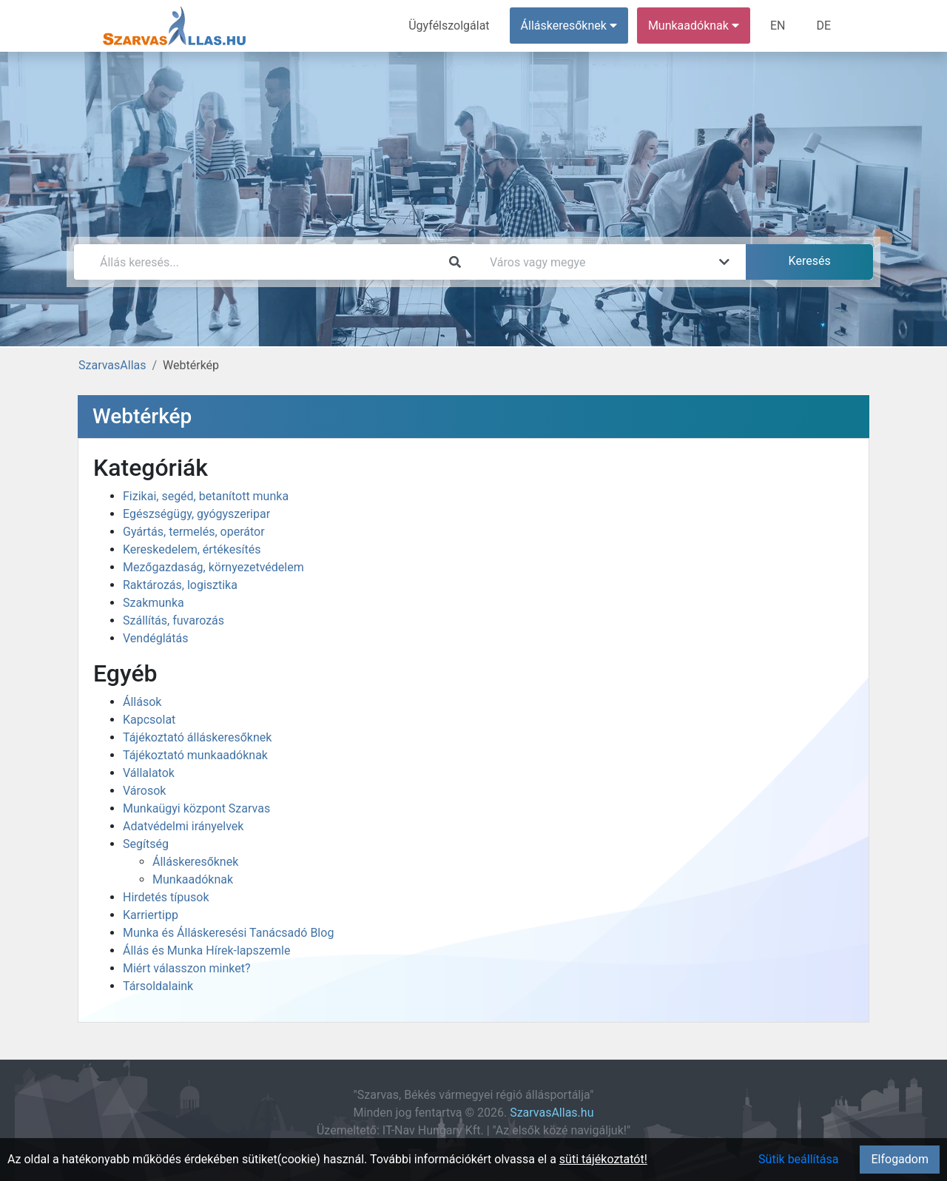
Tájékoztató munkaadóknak (195, 755)
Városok (144, 791)
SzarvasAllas (112, 365)
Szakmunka (153, 603)
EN (778, 25)
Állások (142, 702)
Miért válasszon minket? (187, 968)
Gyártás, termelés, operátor (194, 532)
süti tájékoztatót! (603, 1159)
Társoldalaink (158, 986)
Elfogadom (900, 1159)
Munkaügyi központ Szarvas (196, 808)
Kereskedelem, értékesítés (191, 549)
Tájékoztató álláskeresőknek (197, 737)
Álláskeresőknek (195, 862)
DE (823, 25)
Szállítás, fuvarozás (173, 620)
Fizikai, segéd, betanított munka (206, 496)
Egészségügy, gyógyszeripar (196, 514)
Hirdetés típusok (166, 897)
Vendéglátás (155, 638)
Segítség (146, 844)
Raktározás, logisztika (180, 585)
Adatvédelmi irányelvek (183, 826)
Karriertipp (150, 915)
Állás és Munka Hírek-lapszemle (206, 950)
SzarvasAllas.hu (551, 1113)
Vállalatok (149, 773)
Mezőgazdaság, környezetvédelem (213, 567)
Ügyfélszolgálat (448, 25)
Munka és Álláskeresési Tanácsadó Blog (228, 933)
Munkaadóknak (192, 879)
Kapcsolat (149, 720)
